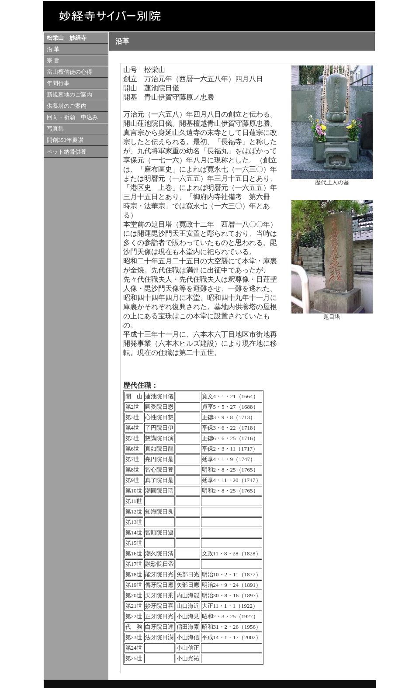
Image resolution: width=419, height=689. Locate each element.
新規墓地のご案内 (69, 95)
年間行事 (58, 83)
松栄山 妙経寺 (67, 38)
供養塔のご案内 (67, 106)
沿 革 (53, 49)
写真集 (55, 129)
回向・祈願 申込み (72, 117)
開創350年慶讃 (65, 140)
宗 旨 (53, 61)
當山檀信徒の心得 (69, 72)
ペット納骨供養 (67, 152)
